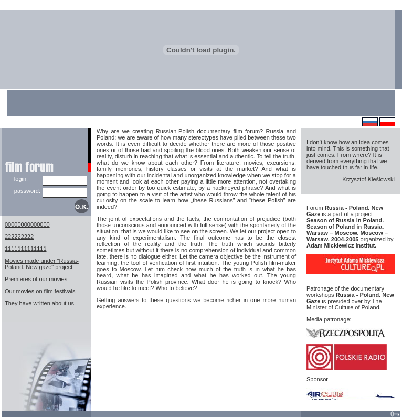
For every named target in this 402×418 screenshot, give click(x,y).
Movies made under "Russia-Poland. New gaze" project (42, 264)
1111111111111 (26, 248)
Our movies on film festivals (40, 291)
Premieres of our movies (36, 279)
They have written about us (39, 303)
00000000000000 (27, 224)
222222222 (19, 236)
